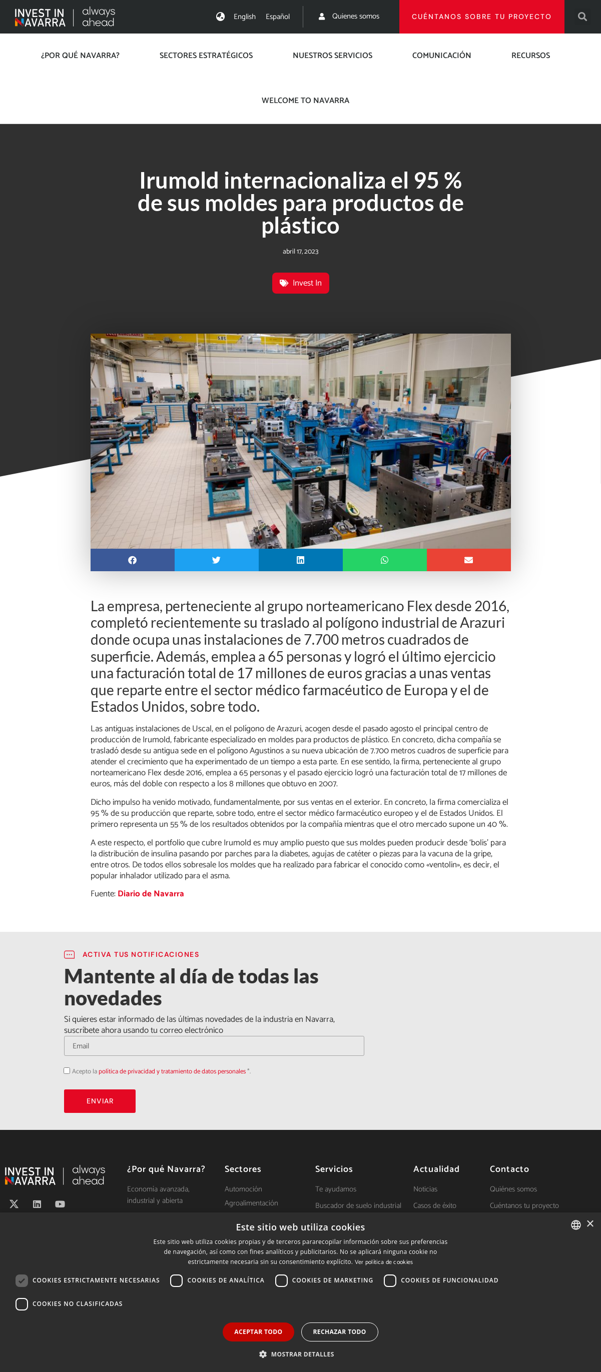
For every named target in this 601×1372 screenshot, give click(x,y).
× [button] (589, 1224)
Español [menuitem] (278, 17)
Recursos (530, 56)
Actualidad (436, 1169)
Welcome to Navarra (305, 101)
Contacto (509, 1169)
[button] (582, 17)
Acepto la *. (161, 1071)
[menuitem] (245, 17)
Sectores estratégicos (206, 56)
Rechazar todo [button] (339, 1331)
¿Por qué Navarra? (80, 56)
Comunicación (441, 56)
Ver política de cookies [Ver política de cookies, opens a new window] (384, 1262)
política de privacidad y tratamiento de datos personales (172, 1071)
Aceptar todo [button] (258, 1331)
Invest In (307, 283)
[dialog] (300, 1292)
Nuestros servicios (332, 56)
